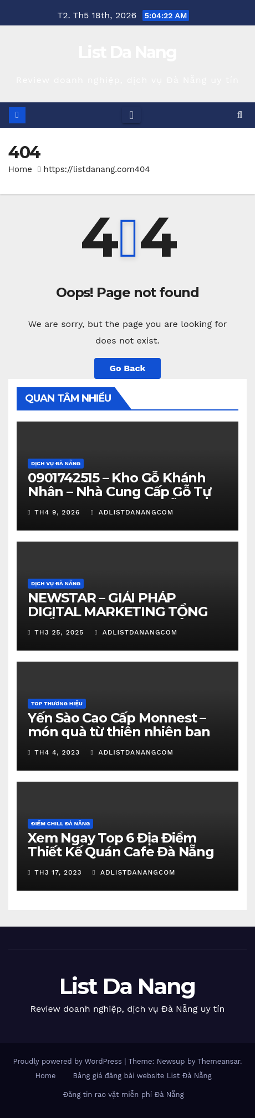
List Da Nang (127, 52)
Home (20, 169)
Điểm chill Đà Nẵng (60, 823)
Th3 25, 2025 (59, 632)
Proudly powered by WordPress (68, 1061)
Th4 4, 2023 (57, 752)
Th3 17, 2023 (57, 872)
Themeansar (218, 1061)
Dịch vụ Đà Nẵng (55, 463)
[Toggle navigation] (131, 115)
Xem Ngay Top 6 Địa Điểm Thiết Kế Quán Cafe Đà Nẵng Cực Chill (121, 851)
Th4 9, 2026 (57, 512)
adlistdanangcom (132, 512)
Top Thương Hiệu (57, 703)
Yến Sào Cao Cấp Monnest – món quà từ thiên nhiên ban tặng (119, 731)
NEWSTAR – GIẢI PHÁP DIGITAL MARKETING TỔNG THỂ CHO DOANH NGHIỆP (118, 611)
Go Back (128, 368)
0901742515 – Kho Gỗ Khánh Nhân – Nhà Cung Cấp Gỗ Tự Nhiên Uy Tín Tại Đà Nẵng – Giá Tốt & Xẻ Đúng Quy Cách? (123, 498)
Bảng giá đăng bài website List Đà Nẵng (142, 1076)
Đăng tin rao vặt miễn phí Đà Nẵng (123, 1094)
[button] (239, 115)
